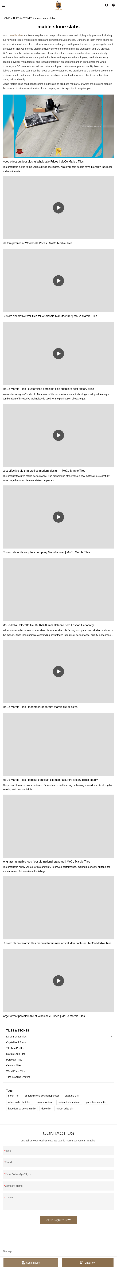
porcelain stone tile (96, 1102)
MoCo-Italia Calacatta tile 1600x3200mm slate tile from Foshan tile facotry (48, 625)
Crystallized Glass (16, 1042)
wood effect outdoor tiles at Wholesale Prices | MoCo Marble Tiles (43, 161)
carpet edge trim (65, 1108)
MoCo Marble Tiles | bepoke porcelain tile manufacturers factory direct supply (50, 779)
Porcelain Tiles (14, 1059)
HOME (6, 18)
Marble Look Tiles (15, 1053)
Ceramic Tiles (13, 1065)
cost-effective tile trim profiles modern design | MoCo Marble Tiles (44, 470)
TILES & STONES (22, 18)
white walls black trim (19, 1102)
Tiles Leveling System (18, 1077)
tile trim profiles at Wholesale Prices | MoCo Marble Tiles (37, 243)
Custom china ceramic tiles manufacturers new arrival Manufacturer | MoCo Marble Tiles (57, 943)
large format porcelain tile (22, 1108)
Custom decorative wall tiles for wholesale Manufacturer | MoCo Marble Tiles (50, 316)
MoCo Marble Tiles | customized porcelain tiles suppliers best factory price (48, 388)
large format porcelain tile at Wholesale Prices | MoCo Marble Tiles (44, 1016)
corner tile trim (44, 1102)
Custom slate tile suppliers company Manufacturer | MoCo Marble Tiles (46, 552)
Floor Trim (13, 1095)
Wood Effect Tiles (15, 1071)
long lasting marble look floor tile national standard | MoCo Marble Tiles (46, 861)
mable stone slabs (45, 18)
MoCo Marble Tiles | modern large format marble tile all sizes (40, 706)
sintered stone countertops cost (42, 1095)
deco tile (45, 1108)
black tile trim (72, 1095)
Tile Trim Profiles (15, 1048)
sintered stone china (69, 1102)
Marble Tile (16, 35)
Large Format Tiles (16, 1036)
